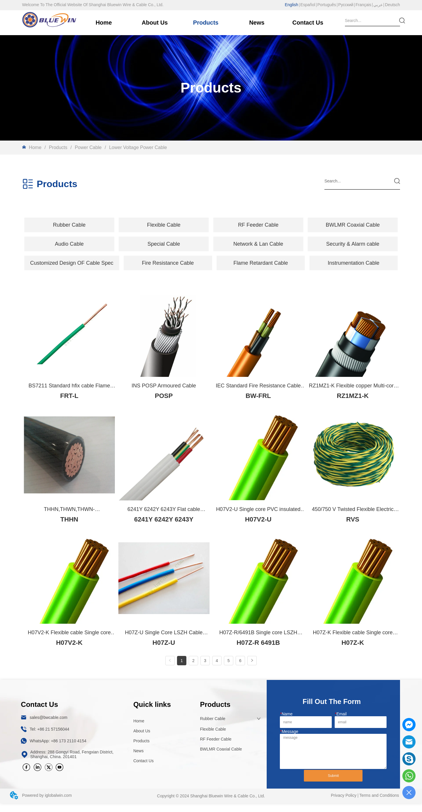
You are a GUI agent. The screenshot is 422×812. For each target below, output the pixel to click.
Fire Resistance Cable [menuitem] (168, 263)
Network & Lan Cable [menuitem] (258, 244)
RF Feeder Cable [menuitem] (258, 225)
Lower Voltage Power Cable (137, 147)
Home (35, 147)
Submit (333, 784)
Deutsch (392, 4)
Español (307, 4)
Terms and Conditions (379, 804)
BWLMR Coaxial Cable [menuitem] (353, 225)
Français (363, 4)
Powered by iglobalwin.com (47, 804)
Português (326, 4)
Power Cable (88, 147)
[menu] (211, 225)
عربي (378, 4)
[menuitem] (69, 225)
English (291, 4)
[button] (69, 225)
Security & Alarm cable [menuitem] (352, 244)
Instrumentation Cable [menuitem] (353, 263)
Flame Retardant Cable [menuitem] (261, 263)
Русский (345, 4)
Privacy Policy (343, 804)
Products (58, 147)
